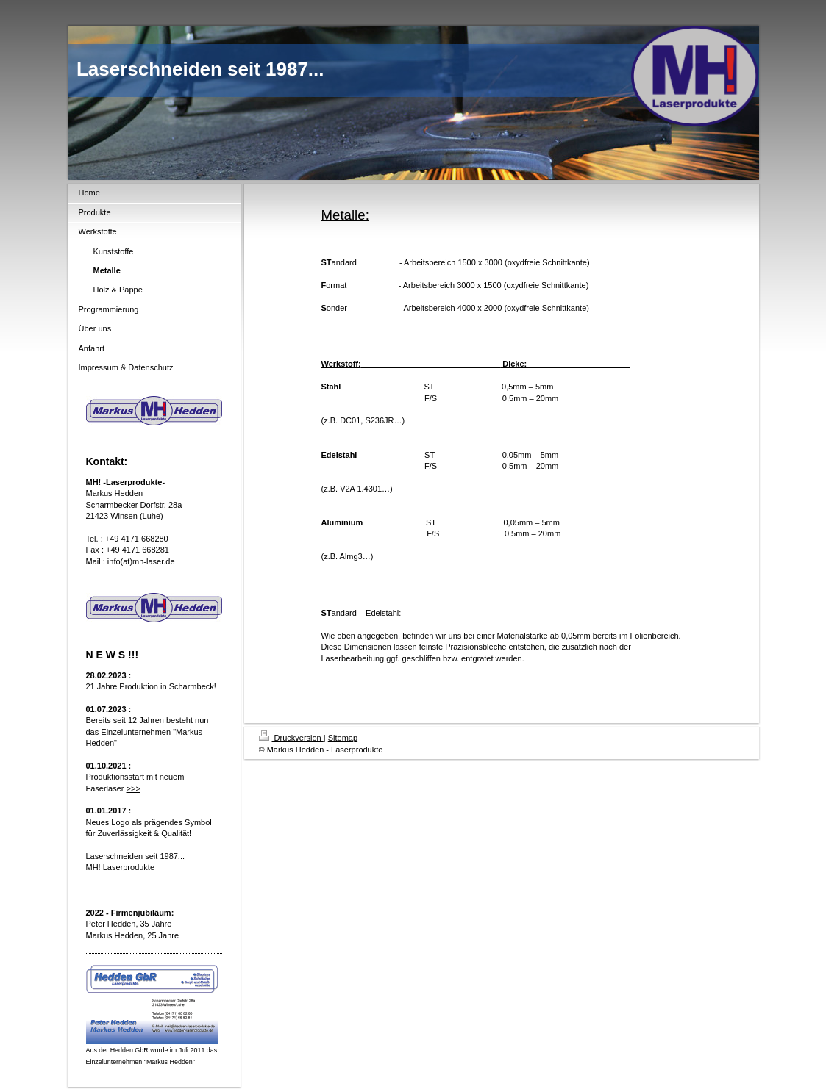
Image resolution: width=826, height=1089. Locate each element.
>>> (133, 788)
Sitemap (342, 737)
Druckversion (291, 737)
